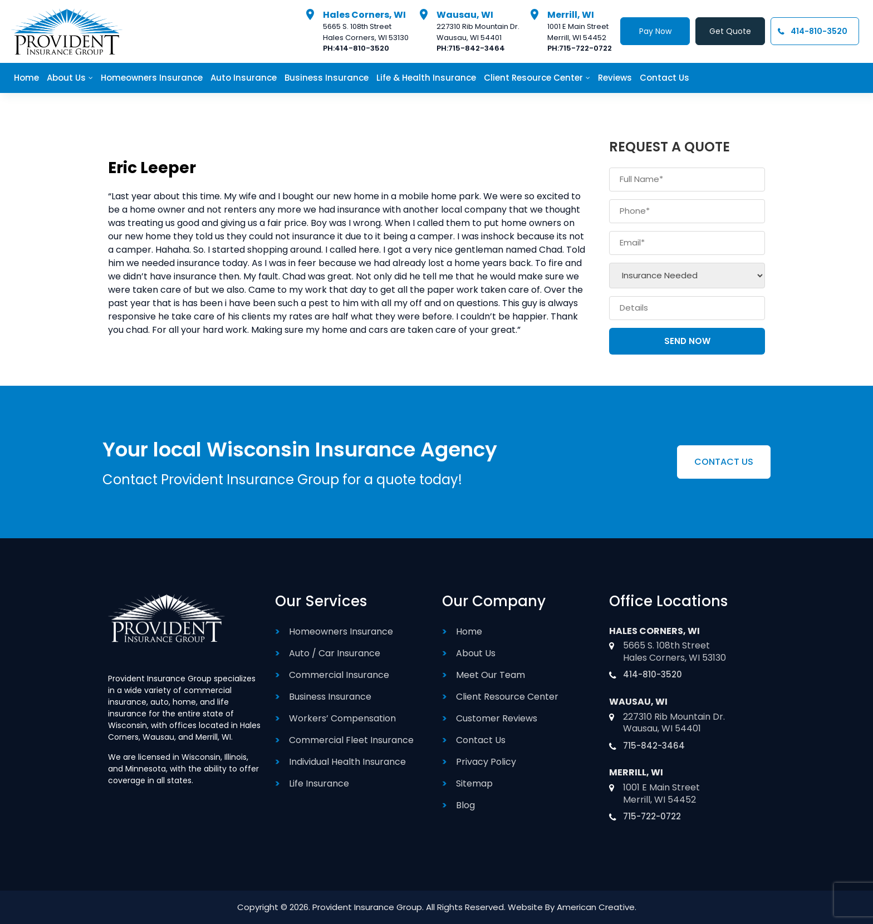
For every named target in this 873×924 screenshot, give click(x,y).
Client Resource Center (507, 696)
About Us (476, 653)
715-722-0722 (585, 48)
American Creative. (596, 907)
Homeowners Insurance (341, 631)
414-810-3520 (362, 48)
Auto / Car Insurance (334, 653)
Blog (465, 805)
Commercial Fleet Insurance (351, 740)
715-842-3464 (476, 48)
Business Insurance (330, 696)
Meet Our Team (490, 675)
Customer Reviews (496, 718)
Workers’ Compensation (342, 718)
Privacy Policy (486, 761)
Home (469, 631)
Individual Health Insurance (347, 761)
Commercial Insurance (339, 675)
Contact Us (481, 740)
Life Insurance (319, 783)
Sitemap (474, 783)
